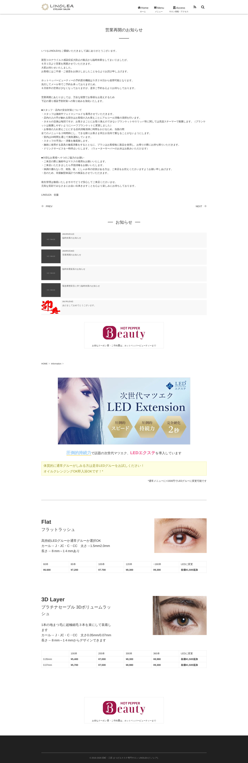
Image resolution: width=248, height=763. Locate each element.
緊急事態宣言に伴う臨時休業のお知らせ (81, 286)
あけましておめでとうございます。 (79, 305)
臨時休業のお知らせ (71, 238)
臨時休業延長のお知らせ (73, 269)
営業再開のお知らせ (71, 255)
